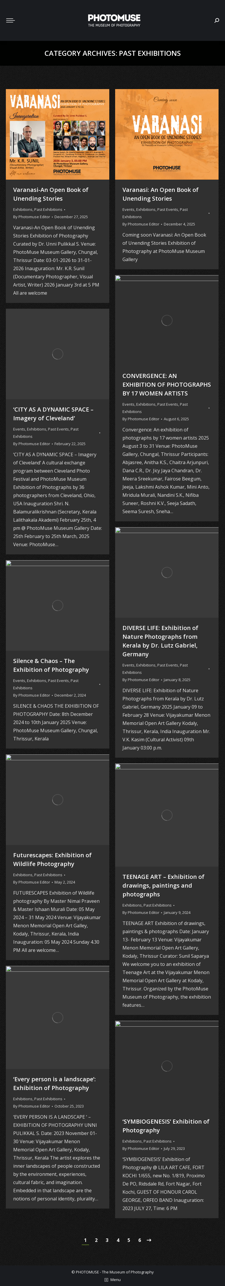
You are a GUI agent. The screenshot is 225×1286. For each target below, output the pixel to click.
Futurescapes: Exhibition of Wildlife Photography (52, 859)
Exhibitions (23, 209)
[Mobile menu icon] (10, 20)
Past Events (167, 209)
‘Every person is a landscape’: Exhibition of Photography (54, 1083)
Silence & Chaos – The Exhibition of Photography (51, 665)
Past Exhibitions (48, 209)
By (31, 216)
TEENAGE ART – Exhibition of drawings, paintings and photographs (163, 885)
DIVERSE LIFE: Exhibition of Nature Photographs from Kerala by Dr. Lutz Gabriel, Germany (160, 641)
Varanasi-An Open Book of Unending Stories (50, 194)
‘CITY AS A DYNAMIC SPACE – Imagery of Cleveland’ (53, 413)
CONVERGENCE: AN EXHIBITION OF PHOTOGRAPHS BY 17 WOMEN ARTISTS (166, 384)
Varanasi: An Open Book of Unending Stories (160, 194)
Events (128, 209)
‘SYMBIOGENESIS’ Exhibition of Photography (165, 1125)
